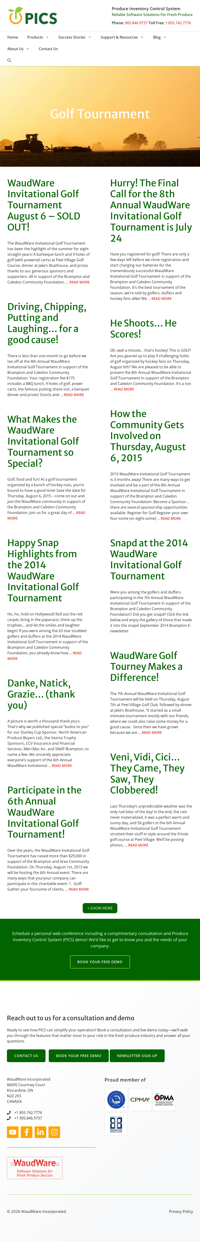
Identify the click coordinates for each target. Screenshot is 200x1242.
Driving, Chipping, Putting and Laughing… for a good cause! (46, 323)
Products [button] (40, 37)
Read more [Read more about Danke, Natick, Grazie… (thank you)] (62, 765)
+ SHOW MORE (100, 908)
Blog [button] (162, 37)
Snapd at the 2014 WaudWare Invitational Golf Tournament (149, 559)
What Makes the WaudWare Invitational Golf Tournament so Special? (43, 441)
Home (12, 37)
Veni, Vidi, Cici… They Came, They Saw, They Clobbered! (147, 773)
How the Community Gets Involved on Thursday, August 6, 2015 (148, 436)
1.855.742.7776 (178, 22)
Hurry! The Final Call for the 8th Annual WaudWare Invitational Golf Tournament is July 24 (151, 210)
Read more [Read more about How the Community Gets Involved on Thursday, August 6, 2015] (171, 518)
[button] (9, 60)
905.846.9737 (136, 22)
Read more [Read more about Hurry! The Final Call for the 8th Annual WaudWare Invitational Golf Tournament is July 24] (162, 298)
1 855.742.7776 (29, 1112)
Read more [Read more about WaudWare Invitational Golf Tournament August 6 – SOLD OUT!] (80, 282)
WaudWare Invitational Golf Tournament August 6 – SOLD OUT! (43, 205)
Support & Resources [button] (124, 37)
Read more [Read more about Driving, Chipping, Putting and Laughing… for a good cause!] (74, 394)
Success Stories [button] (77, 37)
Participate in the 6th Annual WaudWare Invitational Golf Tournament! (44, 812)
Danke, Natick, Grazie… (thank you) (41, 694)
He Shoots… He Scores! (143, 328)
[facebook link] (26, 1132)
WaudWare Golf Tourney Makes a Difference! (146, 667)
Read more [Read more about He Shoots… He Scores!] (124, 389)
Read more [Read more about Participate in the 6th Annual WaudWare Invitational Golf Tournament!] (79, 889)
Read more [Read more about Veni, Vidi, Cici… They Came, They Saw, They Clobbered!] (138, 845)
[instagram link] (12, 1132)
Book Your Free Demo (100, 961)
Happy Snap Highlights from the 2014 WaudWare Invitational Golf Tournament (43, 570)
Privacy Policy (181, 1211)
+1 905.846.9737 (28, 1118)
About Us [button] (20, 49)
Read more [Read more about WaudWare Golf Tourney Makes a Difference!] (152, 732)
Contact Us (48, 48)
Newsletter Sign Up (137, 1055)
